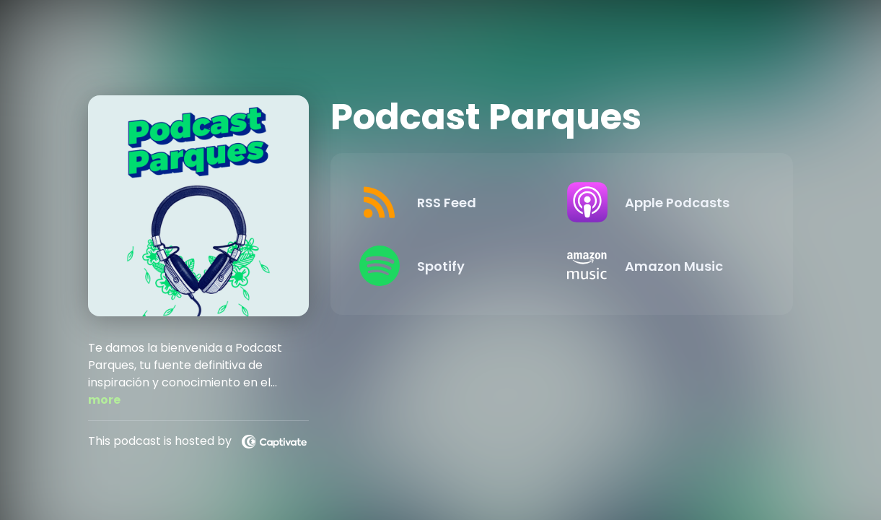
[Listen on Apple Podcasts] (659, 202)
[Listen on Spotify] (452, 266)
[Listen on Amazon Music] (659, 266)
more (104, 399)
